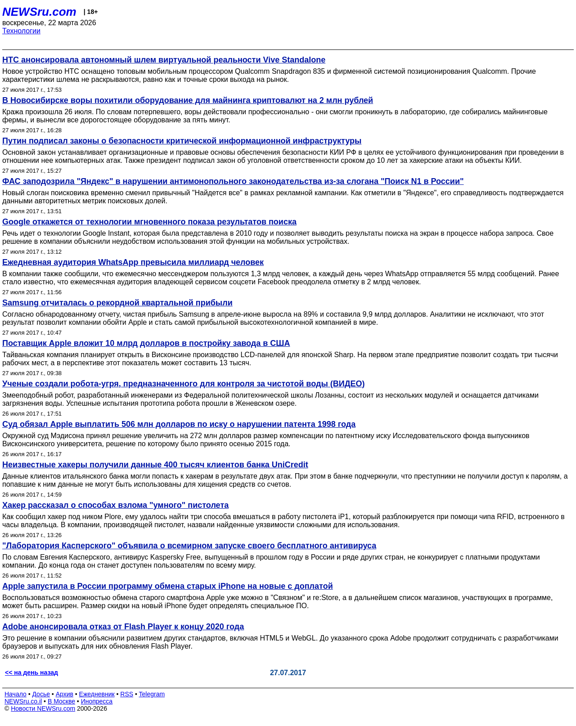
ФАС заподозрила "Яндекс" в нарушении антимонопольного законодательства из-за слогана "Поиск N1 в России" (233, 181)
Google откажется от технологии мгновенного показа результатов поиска (149, 221)
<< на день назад (31, 672)
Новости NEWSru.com (43, 708)
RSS (126, 694)
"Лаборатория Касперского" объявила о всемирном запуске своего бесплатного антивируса (189, 545)
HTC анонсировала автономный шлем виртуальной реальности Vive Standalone (163, 59)
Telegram (152, 694)
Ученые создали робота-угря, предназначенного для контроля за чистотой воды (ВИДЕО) (183, 383)
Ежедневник (97, 694)
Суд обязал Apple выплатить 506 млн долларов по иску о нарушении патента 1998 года (179, 424)
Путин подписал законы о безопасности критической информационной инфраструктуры (181, 140)
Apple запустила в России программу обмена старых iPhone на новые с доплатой (167, 586)
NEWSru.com (39, 11)
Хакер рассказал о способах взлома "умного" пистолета (115, 505)
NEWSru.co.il (23, 701)
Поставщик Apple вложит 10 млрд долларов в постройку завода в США (146, 343)
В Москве (61, 701)
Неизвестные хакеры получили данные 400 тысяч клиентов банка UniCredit (155, 464)
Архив (64, 694)
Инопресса (97, 701)
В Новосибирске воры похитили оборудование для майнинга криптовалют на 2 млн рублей (187, 100)
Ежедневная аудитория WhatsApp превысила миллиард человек (133, 262)
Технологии (21, 31)
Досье (41, 694)
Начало (15, 694)
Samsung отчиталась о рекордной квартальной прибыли (117, 302)
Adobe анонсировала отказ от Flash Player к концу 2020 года (123, 626)
